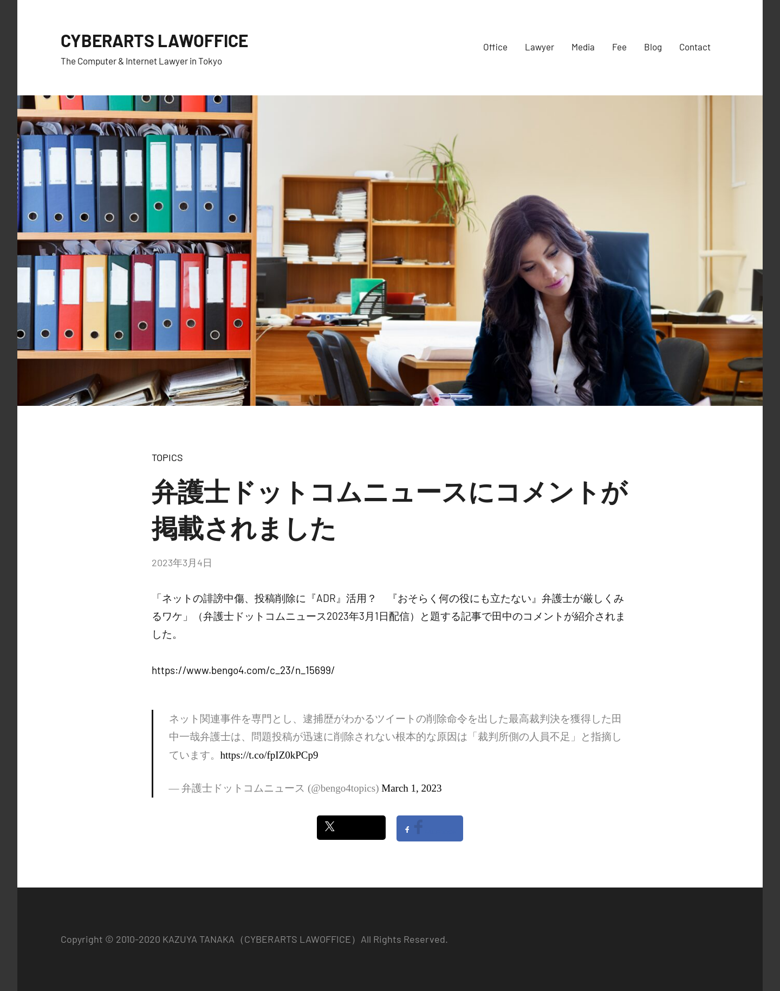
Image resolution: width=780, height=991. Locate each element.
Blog (653, 46)
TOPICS (167, 457)
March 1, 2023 (411, 788)
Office (495, 46)
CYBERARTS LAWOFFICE (167, 39)
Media (583, 46)
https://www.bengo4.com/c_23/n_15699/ (243, 670)
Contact (695, 46)
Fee (619, 46)
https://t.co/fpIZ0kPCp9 (269, 755)
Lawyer (539, 46)
